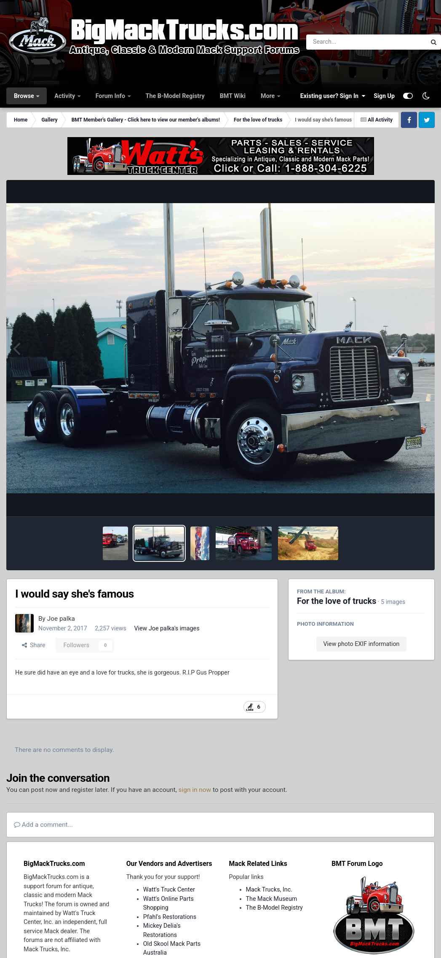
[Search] (343, 42)
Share (33, 645)
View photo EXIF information (361, 643)
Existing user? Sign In (332, 96)
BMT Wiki (233, 96)
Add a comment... (43, 824)
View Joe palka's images (166, 628)
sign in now (195, 790)
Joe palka (61, 618)
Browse (24, 96)
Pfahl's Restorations (169, 916)
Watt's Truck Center (169, 889)
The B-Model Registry (175, 96)
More (268, 96)
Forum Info (111, 96)
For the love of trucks (336, 601)
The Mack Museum (271, 898)
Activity (65, 96)
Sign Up (384, 96)
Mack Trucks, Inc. (269, 889)
